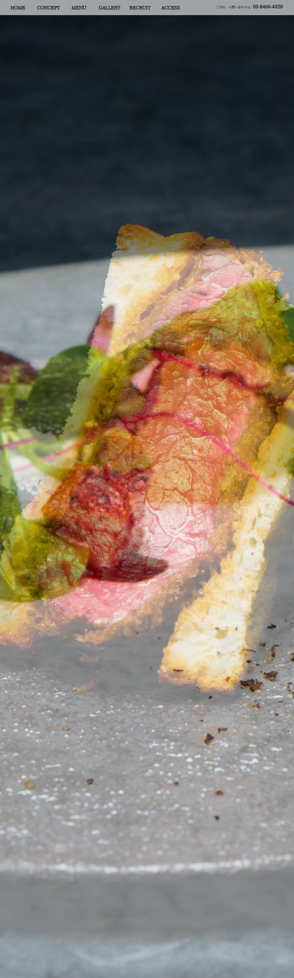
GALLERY (109, 8)
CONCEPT (48, 8)
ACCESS (170, 8)
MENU (78, 8)
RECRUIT (139, 8)
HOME (17, 8)
